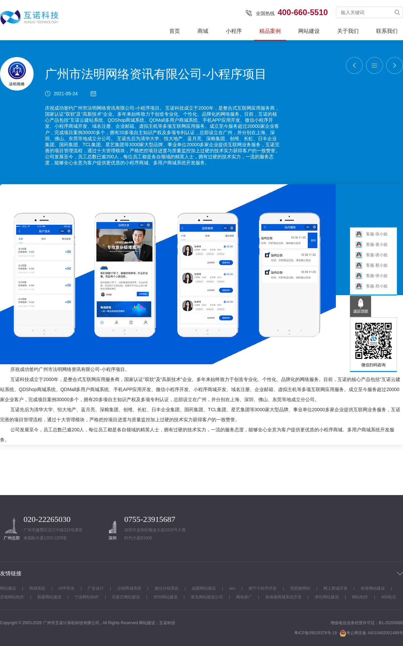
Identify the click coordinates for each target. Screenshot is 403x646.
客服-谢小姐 (371, 255)
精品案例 (270, 31)
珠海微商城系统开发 (283, 597)
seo (232, 588)
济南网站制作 (12, 597)
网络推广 (244, 597)
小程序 (234, 31)
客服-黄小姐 (371, 245)
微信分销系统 (166, 588)
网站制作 (360, 597)
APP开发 (66, 588)
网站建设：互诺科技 (157, 623)
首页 (174, 31)
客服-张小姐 (371, 234)
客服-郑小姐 (371, 286)
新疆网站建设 (49, 597)
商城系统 (37, 588)
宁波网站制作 (87, 597)
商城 (202, 31)
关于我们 (348, 31)
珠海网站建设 (373, 588)
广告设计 (96, 588)
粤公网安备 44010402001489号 (371, 633)
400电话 (388, 597)
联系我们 (387, 31)
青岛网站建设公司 (207, 597)
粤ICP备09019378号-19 (315, 633)
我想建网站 (300, 588)
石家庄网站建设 (126, 597)
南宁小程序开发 (263, 588)
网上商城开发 (335, 588)
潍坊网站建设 (327, 597)
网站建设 (309, 31)
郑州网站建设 (165, 597)
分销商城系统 (129, 588)
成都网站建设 (204, 588)
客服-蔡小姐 (371, 265)
